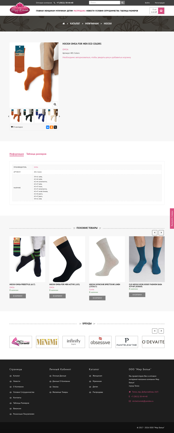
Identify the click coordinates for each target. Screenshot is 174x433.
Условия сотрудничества (107, 11)
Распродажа (80, 11)
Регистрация (159, 3)
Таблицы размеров (129, 11)
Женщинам (49, 11)
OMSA (65, 49)
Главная (40, 11)
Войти (147, 3)
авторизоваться (82, 57)
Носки (107, 23)
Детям (70, 11)
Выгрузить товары (172, 218)
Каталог (74, 23)
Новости (90, 11)
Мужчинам (61, 11)
